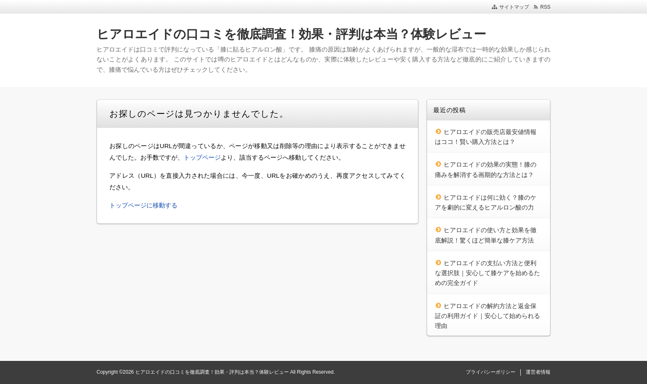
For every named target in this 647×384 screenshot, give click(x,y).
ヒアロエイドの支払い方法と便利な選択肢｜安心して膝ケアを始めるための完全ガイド (487, 273)
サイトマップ (514, 7)
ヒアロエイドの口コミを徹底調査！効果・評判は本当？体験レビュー (291, 34)
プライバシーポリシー (490, 372)
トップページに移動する (143, 205)
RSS (545, 7)
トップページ (202, 157)
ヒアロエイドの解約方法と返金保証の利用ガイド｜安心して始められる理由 (487, 316)
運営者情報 (538, 372)
